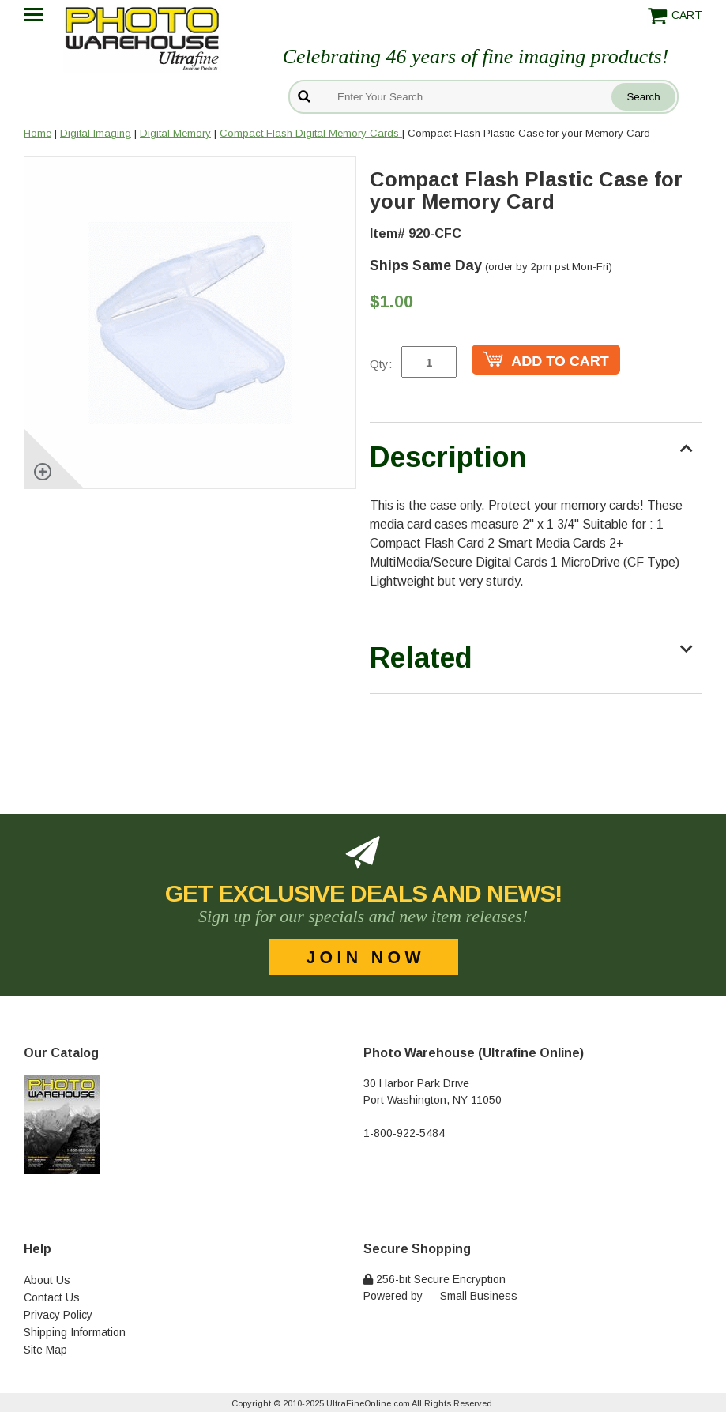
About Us (47, 1280)
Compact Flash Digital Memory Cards (311, 133)
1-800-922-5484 (404, 1133)
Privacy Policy (58, 1314)
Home (37, 133)
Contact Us (52, 1297)
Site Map (45, 1349)
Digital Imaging (95, 133)
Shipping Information (75, 1332)
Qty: (381, 364)
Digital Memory (175, 133)
